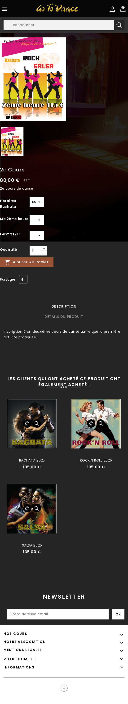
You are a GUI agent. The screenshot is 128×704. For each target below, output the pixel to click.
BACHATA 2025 (32, 460)
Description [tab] (64, 306)
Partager (23, 279)
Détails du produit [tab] (63, 316)
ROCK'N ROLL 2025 (96, 460)
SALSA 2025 (32, 545)
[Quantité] (35, 251)
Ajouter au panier (27, 262)
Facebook (64, 688)
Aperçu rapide (37, 423)
